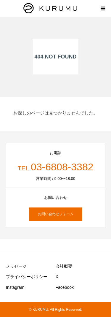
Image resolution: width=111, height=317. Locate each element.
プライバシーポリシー (26, 276)
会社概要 (64, 266)
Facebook (65, 287)
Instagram (15, 287)
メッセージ (16, 266)
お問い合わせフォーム (55, 214)
